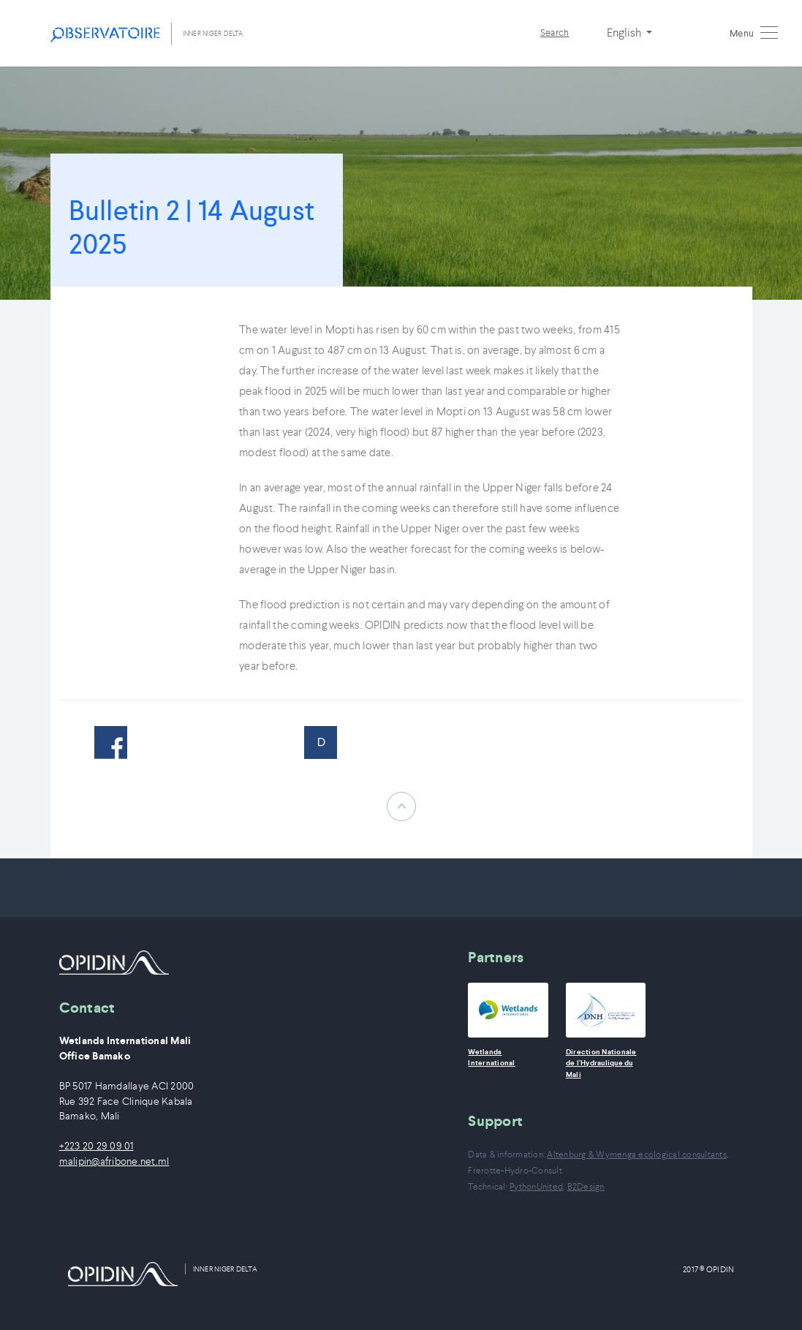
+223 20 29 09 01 (96, 1146)
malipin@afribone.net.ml (114, 1161)
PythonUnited (536, 1186)
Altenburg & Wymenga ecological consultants (637, 1154)
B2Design (586, 1186)
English (625, 32)
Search (555, 32)
